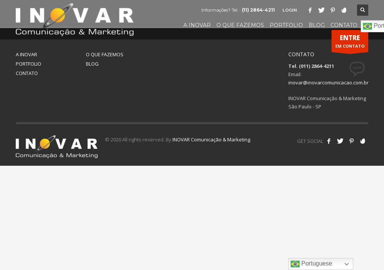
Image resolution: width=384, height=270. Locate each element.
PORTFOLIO (28, 63)
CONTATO (27, 73)
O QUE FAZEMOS (104, 54)
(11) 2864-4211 (258, 10)
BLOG (92, 63)
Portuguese (311, 264)
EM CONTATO (350, 42)
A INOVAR (26, 54)
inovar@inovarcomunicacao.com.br (328, 82)
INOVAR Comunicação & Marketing (211, 139)
